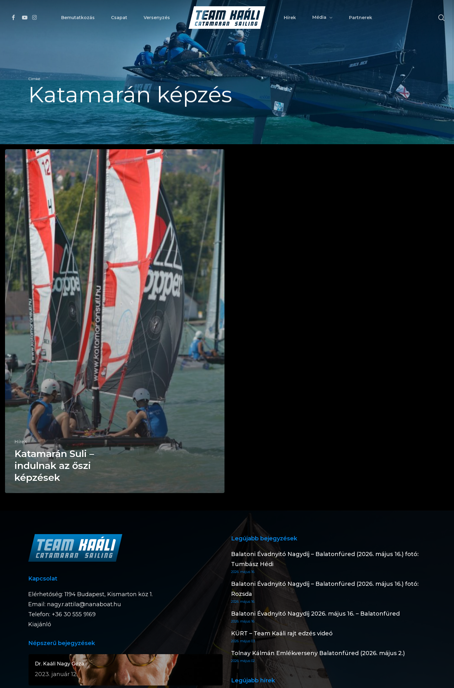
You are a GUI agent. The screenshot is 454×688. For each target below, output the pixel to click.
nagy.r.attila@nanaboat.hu (84, 604)
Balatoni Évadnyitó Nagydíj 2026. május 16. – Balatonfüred (315, 613)
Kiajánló (39, 624)
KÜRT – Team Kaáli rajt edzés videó (282, 633)
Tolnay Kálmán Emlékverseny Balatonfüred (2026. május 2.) (318, 653)
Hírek (20, 441)
